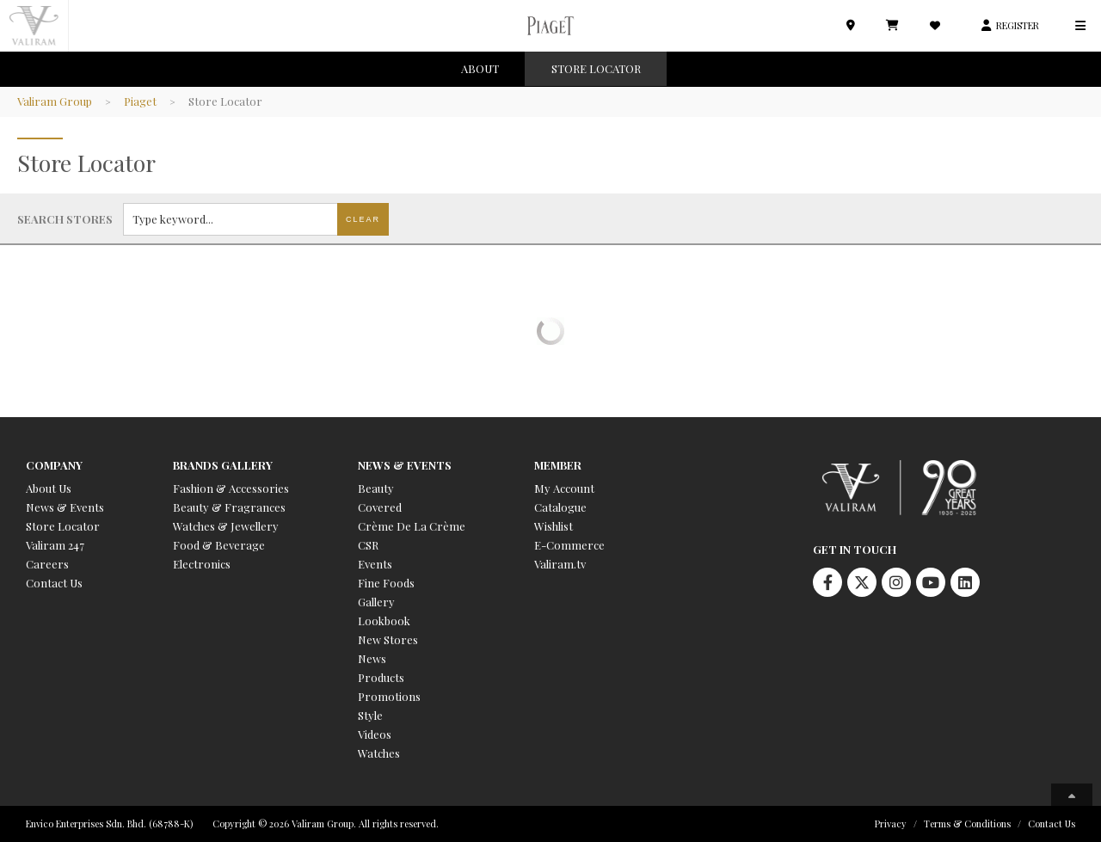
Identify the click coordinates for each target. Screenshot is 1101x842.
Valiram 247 (55, 545)
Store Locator (63, 526)
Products (381, 677)
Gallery (376, 601)
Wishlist (553, 526)
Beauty (376, 488)
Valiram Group (54, 101)
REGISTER (1017, 25)
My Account (564, 488)
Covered (380, 507)
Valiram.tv (560, 563)
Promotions (389, 696)
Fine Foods (386, 582)
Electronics (202, 563)
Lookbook (384, 620)
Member (557, 465)
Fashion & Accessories (231, 488)
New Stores (388, 639)
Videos (374, 734)
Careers (47, 563)
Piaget (140, 101)
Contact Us (54, 582)
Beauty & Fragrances (229, 507)
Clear (363, 219)
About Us (48, 488)
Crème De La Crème (411, 526)
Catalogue (560, 507)
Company (54, 465)
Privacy (891, 823)
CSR (368, 545)
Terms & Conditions (967, 823)
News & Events (65, 507)
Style (370, 715)
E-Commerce (569, 545)
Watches (379, 753)
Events (375, 563)
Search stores (65, 219)
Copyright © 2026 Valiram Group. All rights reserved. (325, 823)
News (372, 658)
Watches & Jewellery (226, 526)
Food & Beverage (219, 545)
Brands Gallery (223, 465)
